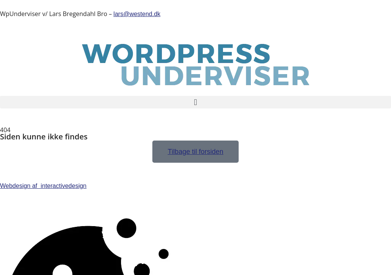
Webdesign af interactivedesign (43, 186)
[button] (195, 102)
